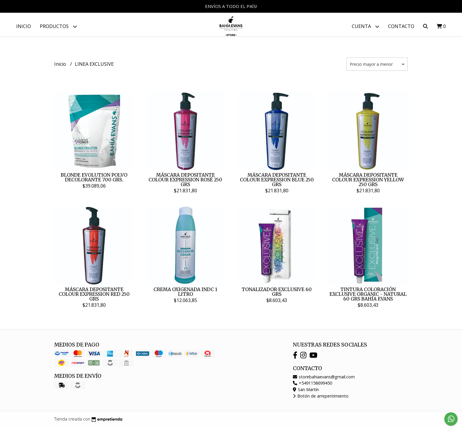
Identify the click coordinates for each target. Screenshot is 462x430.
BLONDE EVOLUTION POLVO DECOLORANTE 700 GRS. (94, 180)
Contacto (401, 26)
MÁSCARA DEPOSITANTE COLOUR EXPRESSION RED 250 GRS (94, 297)
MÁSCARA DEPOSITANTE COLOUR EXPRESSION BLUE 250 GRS (277, 182)
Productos (58, 26)
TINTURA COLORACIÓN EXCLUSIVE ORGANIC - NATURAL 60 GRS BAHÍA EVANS (368, 297)
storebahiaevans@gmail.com (324, 380)
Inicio (23, 26)
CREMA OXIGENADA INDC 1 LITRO (185, 294)
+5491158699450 (312, 386)
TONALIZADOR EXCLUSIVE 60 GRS (277, 294)
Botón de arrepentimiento (321, 399)
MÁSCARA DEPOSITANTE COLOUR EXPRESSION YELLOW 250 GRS (368, 182)
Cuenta (365, 26)
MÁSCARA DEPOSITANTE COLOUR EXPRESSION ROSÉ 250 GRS (185, 182)
